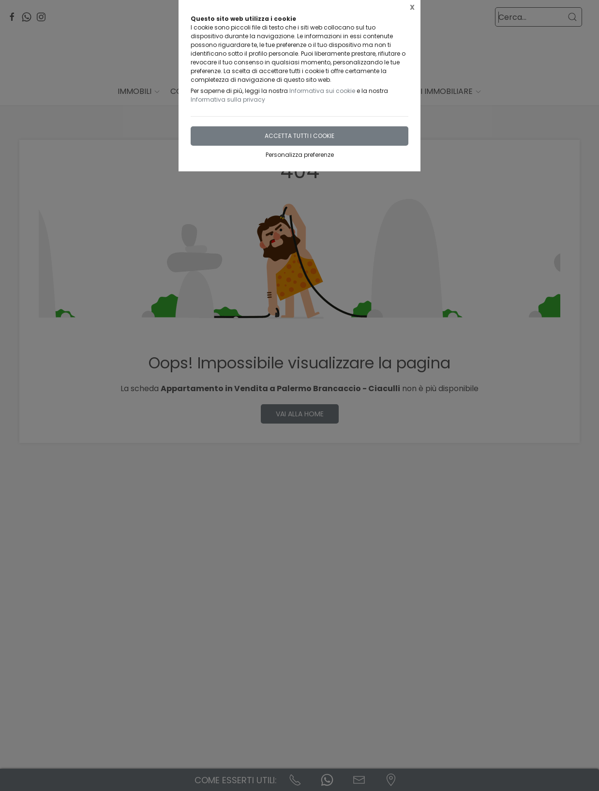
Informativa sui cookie (322, 91)
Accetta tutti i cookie (299, 136)
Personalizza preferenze (300, 155)
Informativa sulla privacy (228, 99)
